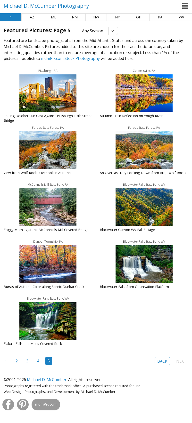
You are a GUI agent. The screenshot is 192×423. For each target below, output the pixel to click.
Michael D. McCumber (47, 379)
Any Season (92, 30)
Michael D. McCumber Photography (46, 5)
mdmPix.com (46, 404)
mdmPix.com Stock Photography (70, 58)
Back (162, 361)
